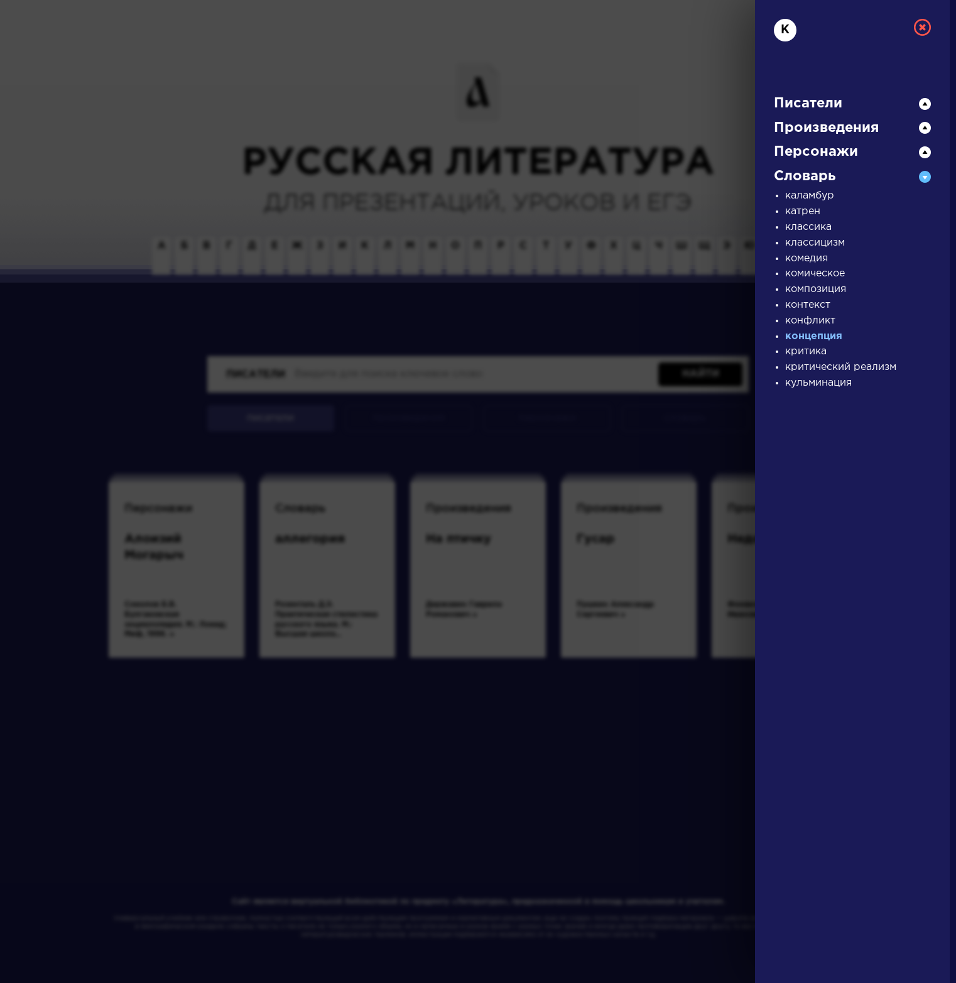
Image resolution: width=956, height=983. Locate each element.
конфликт (810, 320)
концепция (813, 336)
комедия (806, 258)
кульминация (818, 383)
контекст (807, 305)
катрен (802, 211)
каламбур (809, 195)
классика (808, 227)
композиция (815, 289)
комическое (815, 273)
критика (806, 351)
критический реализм (840, 367)
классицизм (815, 242)
